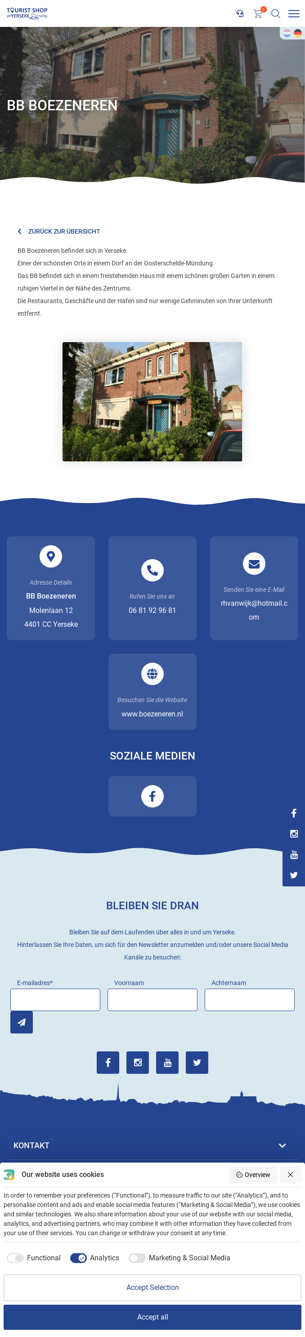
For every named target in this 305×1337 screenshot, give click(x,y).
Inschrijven (21, 1022)
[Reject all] (291, 1174)
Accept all (152, 1317)
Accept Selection (152, 1287)
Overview (253, 1175)
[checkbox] (32, 1258)
